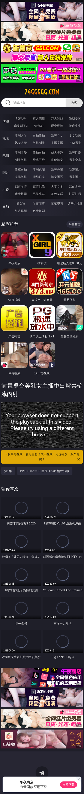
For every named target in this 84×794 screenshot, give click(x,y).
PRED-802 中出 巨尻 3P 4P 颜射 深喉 (45, 471)
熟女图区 (57, 177)
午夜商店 (39, 203)
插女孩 (20, 203)
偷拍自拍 (39, 152)
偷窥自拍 (21, 169)
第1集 (8, 471)
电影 (5, 155)
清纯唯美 (39, 177)
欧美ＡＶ (57, 135)
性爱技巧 (75, 194)
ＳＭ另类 (75, 143)
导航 (5, 206)
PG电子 (21, 118)
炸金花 (38, 126)
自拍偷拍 (39, 135)
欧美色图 (57, 169)
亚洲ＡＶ (21, 135)
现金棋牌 (57, 126)
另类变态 (75, 160)
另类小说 (39, 194)
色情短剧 (39, 211)
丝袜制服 (39, 143)
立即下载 (69, 785)
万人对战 (57, 118)
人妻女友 (57, 186)
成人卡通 (57, 152)
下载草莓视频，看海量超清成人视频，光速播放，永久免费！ (42, 457)
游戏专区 (75, 118)
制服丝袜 (21, 160)
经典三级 (39, 160)
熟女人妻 (21, 143)
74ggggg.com (41, 92)
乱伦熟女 (57, 160)
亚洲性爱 (21, 152)
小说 (5, 189)
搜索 (74, 103)
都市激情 (21, 186)
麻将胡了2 (21, 126)
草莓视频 (57, 203)
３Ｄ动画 (75, 135)
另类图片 (75, 177)
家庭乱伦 (39, 186)
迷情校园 (21, 194)
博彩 (5, 121)
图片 (5, 172)
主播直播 (57, 143)
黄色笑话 (57, 194)
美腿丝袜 (21, 177)
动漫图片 (75, 169)
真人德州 (39, 118)
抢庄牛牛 (75, 126)
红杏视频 (21, 211)
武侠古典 (75, 186)
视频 (5, 138)
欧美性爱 (75, 152)
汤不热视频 (75, 203)
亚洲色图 (39, 169)
